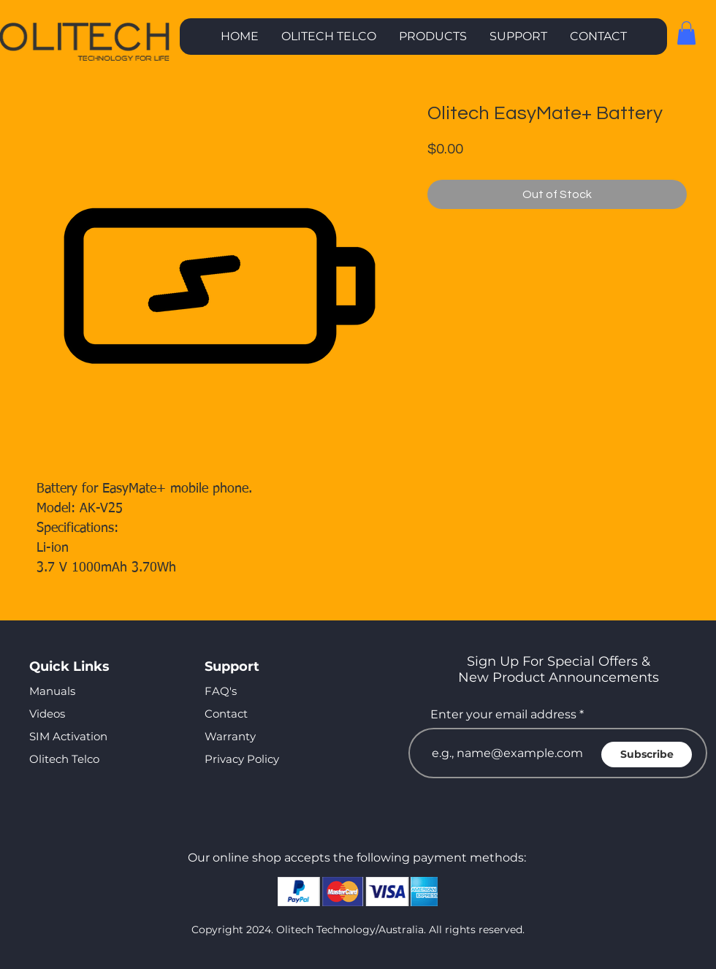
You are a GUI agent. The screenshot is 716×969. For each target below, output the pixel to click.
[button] (432, 36)
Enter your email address (503, 715)
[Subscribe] (646, 754)
